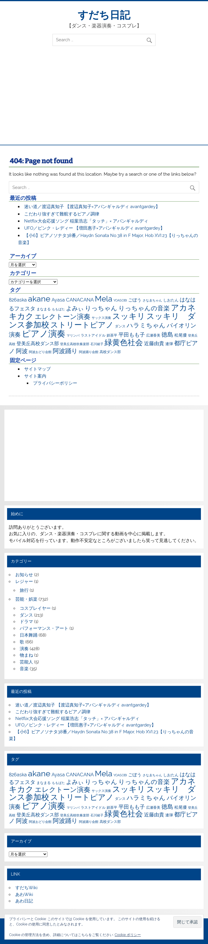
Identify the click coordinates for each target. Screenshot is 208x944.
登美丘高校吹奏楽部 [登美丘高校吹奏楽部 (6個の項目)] (74, 344)
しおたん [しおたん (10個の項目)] (171, 300)
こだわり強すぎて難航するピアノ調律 (61, 214)
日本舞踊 (28, 635)
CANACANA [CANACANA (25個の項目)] (80, 300)
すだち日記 (104, 15)
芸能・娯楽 (26, 599)
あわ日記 (24, 901)
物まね (26, 655)
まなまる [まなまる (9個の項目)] (44, 309)
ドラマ (26, 621)
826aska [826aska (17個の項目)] (18, 300)
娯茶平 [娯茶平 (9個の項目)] (112, 335)
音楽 (24, 668)
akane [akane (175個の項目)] (39, 298)
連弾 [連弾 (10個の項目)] (169, 344)
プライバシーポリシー (55, 383)
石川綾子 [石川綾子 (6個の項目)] (96, 344)
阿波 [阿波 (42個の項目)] (22, 351)
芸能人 (26, 662)
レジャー (24, 581)
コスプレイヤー (35, 608)
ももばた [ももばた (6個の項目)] (58, 309)
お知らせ (24, 574)
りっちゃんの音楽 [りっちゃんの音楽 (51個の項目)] (144, 308)
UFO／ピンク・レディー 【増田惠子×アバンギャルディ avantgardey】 (94, 228)
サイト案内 (35, 376)
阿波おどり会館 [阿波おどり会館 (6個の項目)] (40, 352)
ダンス (26, 615)
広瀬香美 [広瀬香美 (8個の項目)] (153, 335)
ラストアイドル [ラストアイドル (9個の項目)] (93, 335)
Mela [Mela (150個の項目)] (103, 298)
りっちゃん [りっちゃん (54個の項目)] (101, 308)
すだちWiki (26, 887)
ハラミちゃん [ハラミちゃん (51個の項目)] (146, 325)
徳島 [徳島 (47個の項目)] (167, 334)
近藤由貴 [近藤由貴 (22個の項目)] (154, 343)
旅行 (24, 590)
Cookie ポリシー (128, 935)
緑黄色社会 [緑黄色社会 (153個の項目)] (124, 342)
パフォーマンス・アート (44, 628)
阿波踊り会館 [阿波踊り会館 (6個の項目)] (88, 352)
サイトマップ (37, 369)
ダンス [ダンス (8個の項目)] (120, 326)
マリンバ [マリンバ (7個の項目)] (73, 335)
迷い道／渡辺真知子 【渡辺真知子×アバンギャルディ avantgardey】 (92, 206)
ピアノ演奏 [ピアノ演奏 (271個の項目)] (43, 333)
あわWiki (24, 894)
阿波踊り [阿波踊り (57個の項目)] (65, 351)
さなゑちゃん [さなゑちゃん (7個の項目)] (152, 300)
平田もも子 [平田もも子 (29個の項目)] (131, 335)
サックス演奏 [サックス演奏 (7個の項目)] (101, 318)
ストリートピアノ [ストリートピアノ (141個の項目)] (82, 324)
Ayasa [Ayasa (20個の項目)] (58, 300)
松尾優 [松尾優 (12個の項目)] (180, 335)
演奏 (24, 648)
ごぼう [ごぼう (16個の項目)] (134, 300)
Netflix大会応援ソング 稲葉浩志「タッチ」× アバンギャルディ (86, 221)
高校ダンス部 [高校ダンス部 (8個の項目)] (110, 352)
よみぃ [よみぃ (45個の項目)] (75, 308)
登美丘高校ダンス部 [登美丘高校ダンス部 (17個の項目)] (37, 343)
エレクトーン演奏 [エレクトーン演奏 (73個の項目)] (62, 316)
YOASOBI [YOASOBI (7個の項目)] (120, 300)
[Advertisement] (104, 100)
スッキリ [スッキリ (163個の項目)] (128, 316)
